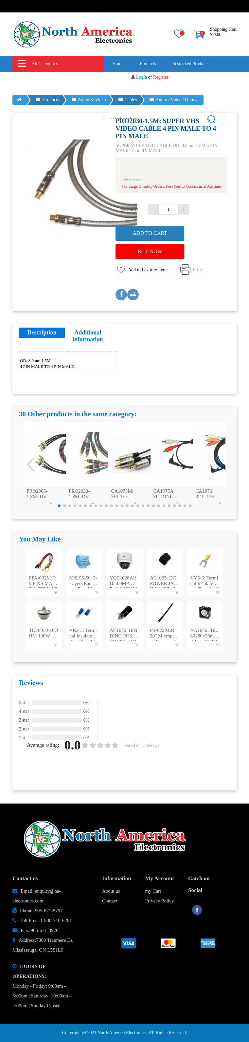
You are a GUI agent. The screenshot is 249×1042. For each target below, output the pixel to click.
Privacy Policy (159, 900)
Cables (127, 99)
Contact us (171, 80)
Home (117, 63)
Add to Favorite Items (148, 269)
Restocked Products (190, 63)
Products (148, 63)
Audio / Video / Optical (174, 99)
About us (136, 80)
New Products (99, 80)
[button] (217, 464)
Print (197, 269)
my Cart (153, 891)
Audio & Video (89, 99)
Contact (109, 900)
